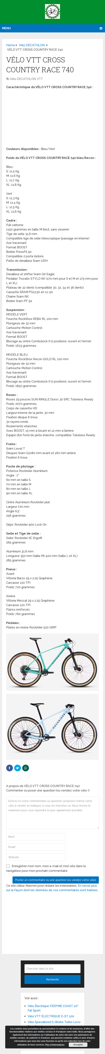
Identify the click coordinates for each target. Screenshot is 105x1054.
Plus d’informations (54, 1045)
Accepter (78, 1044)
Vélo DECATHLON (23, 79)
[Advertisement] (52, 119)
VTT (40, 79)
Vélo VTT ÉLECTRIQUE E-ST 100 (51, 1016)
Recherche (52, 979)
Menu (6, 28)
